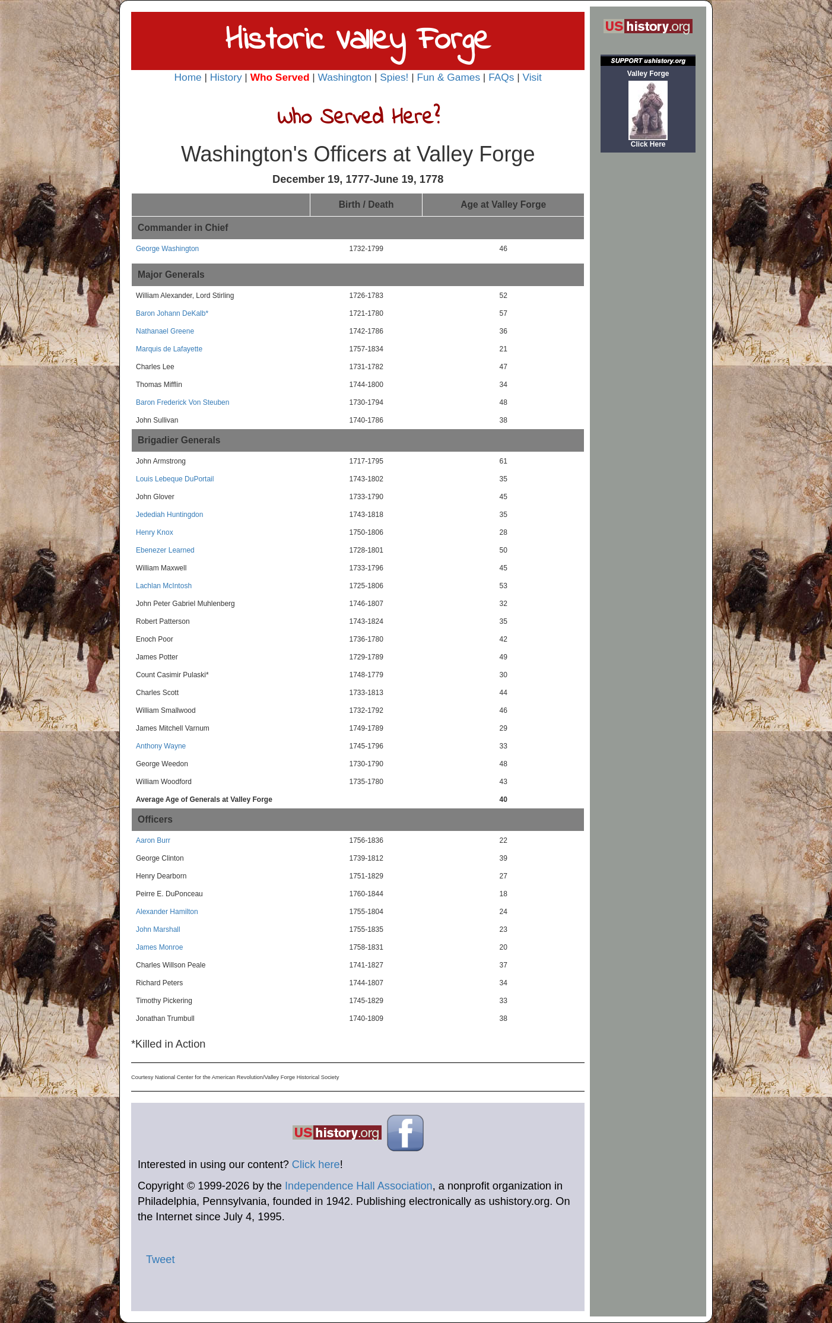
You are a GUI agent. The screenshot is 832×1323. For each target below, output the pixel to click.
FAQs (501, 77)
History (226, 77)
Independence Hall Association (359, 1186)
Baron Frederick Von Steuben (182, 402)
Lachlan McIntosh (164, 586)
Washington (345, 77)
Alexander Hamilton (167, 912)
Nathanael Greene (165, 331)
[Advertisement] (648, 342)
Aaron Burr (153, 840)
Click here (316, 1164)
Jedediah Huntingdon (169, 514)
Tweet (160, 1259)
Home (188, 77)
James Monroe (159, 947)
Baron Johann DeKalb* (172, 313)
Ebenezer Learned (165, 550)
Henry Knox (154, 532)
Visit (531, 77)
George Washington (167, 249)
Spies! (394, 77)
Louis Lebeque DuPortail (175, 479)
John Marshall (158, 929)
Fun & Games (448, 77)
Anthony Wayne (161, 746)
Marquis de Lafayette (169, 349)
